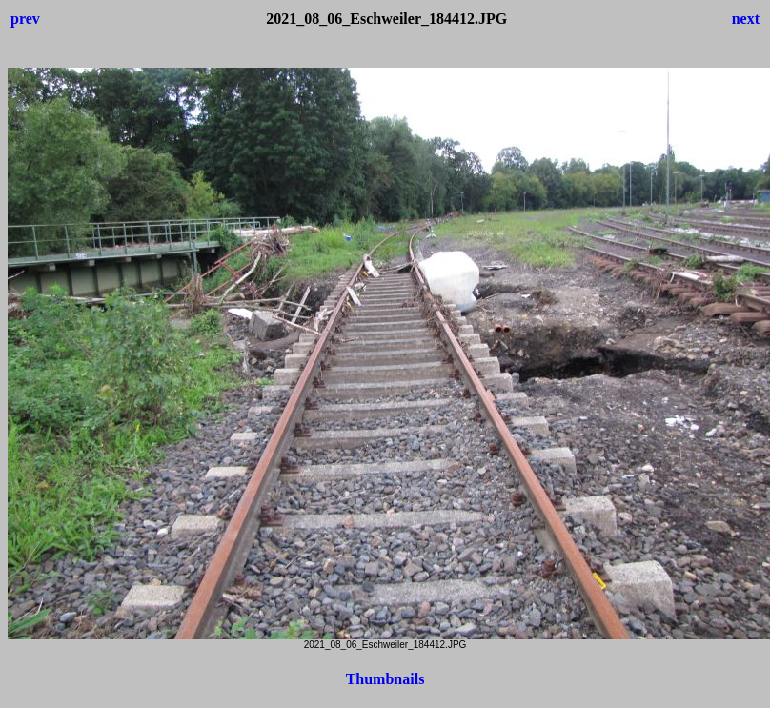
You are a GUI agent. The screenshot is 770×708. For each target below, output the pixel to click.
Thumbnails (385, 679)
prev (25, 18)
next (746, 18)
